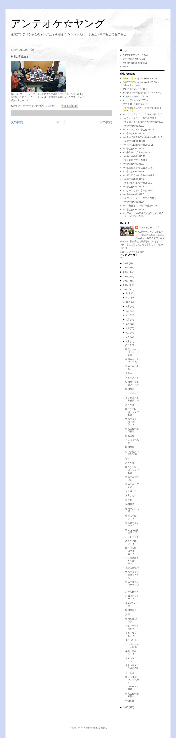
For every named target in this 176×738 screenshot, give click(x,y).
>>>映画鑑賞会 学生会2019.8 (137, 167)
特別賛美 (129, 389)
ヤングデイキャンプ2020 (135, 96)
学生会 (128, 500)
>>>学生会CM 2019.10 (134, 156)
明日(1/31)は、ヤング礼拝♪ (132, 352)
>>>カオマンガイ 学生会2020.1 (138, 129)
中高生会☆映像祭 (132, 478)
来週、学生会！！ (130, 652)
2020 (126, 272)
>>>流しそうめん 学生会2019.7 (138, 175)
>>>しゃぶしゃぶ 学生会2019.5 (138, 190)
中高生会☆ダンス (132, 485)
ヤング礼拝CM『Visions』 (136, 89)
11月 (128, 297)
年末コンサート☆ (132, 659)
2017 (126, 285)
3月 (128, 332)
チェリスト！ (132, 377)
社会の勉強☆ (132, 567)
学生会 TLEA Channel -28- (136, 104)
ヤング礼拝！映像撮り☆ (132, 399)
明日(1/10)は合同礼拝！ (132, 531)
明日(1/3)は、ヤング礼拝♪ (132, 680)
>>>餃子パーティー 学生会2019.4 (139, 198)
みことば (129, 345)
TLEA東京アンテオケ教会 (135, 55)
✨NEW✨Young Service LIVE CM (140, 78)
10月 (128, 302)
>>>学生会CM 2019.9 (133, 163)
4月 (128, 328)
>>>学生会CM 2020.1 (133, 133)
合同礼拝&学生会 (131, 620)
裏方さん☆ (130, 495)
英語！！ (129, 614)
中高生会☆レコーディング (132, 584)
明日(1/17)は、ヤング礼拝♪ (132, 470)
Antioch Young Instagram (135, 63)
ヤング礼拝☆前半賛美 (132, 453)
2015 (126, 707)
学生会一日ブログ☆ (132, 524)
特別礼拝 (129, 700)
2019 (126, 276)
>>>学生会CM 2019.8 (133, 171)
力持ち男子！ (132, 591)
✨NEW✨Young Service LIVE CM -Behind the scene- (140, 83)
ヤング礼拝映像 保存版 (134, 59)
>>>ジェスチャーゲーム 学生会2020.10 (142, 114)
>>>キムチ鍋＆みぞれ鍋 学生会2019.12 (142, 137)
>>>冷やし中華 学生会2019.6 (137, 183)
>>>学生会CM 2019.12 (134, 141)
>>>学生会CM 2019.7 (133, 179)
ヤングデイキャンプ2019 (135, 100)
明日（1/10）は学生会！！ (132, 551)
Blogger (102, 727)
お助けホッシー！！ (132, 597)
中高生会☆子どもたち (132, 360)
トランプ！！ (132, 537)
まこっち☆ (130, 640)
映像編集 (129, 435)
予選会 (128, 373)
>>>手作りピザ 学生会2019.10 (138, 152)
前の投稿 (106, 122)
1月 (128, 341)
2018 (126, 280)
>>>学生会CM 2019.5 (133, 194)
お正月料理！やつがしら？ (132, 561)
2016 (126, 289)
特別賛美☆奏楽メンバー (132, 383)
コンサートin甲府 (131, 688)
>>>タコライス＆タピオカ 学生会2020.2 (143, 122)
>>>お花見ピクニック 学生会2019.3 (140, 205)
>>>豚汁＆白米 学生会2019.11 (138, 145)
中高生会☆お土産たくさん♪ (132, 575)
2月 (128, 337)
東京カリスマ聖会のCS (132, 666)
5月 (128, 323)
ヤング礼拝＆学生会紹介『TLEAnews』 (142, 92)
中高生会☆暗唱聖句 (132, 695)
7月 (128, 315)
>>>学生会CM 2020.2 (133, 126)
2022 (126, 263)
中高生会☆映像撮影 (132, 430)
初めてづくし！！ (130, 634)
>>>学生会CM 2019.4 (133, 202)
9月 (128, 306)
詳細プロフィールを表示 (132, 251)
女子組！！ (130, 491)
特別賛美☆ (130, 610)
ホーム (61, 122)
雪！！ (128, 458)
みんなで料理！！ (130, 542)
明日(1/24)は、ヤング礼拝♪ (132, 412)
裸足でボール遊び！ (132, 627)
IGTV (125, 66)
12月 (128, 293)
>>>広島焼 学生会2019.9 (135, 160)
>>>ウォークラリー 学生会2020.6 (139, 118)
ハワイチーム (132, 393)
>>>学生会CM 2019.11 (134, 148)
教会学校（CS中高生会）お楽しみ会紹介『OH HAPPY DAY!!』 (143, 214)
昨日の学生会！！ (130, 517)
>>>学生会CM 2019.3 (133, 209)
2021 (126, 267)
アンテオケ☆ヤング (58, 23)
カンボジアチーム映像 (132, 645)
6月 (128, 319)
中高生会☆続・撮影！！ (130, 422)
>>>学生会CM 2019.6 (133, 186)
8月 (128, 310)
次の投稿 (17, 122)
